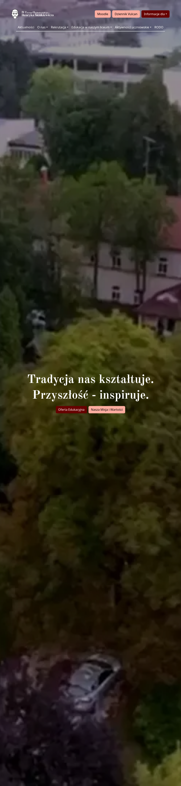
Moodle (102, 14)
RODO (158, 27)
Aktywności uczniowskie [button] (132, 27)
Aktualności (26, 27)
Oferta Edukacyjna (71, 409)
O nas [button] (41, 27)
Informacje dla (154, 14)
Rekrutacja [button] (58, 27)
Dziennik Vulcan (126, 14)
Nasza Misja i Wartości (107, 409)
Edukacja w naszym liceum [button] (90, 27)
